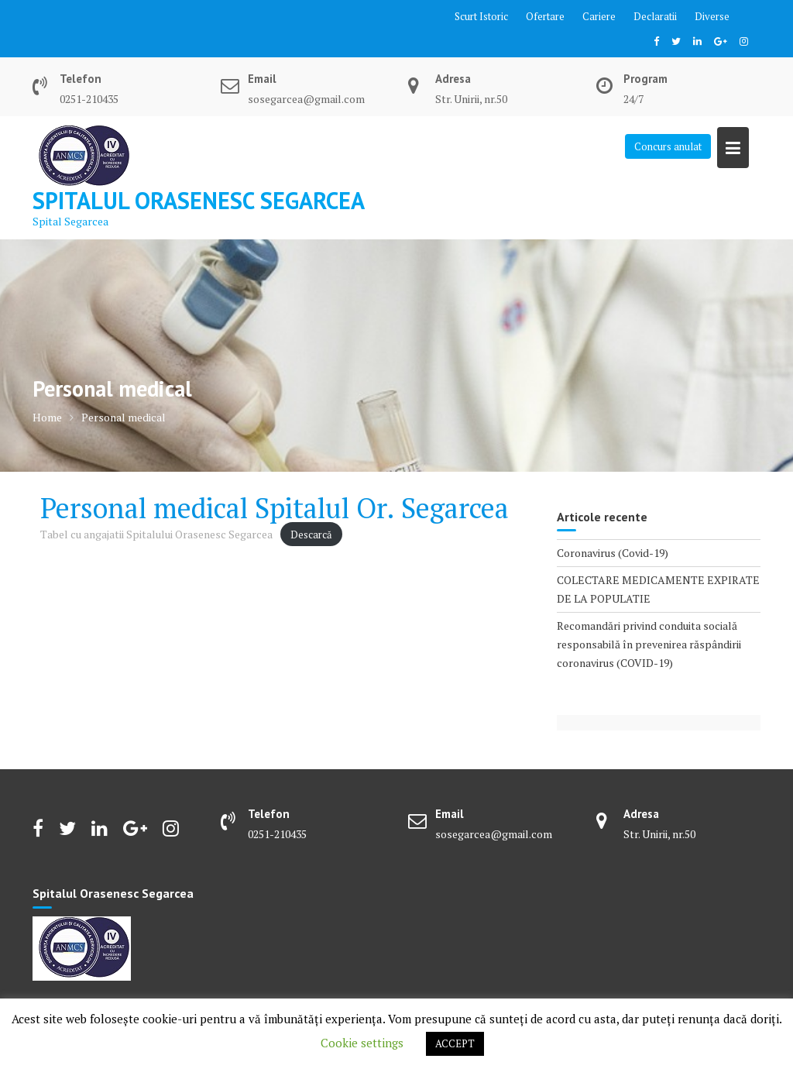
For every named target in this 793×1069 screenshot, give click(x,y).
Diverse (712, 16)
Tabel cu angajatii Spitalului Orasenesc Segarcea (156, 534)
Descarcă (311, 534)
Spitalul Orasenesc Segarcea (199, 200)
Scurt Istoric (481, 16)
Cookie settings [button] (362, 1042)
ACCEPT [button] (455, 1043)
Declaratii (655, 16)
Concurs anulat (668, 146)
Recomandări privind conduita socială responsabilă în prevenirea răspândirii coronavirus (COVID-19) (649, 644)
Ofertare (545, 16)
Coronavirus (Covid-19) (612, 552)
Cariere (599, 16)
